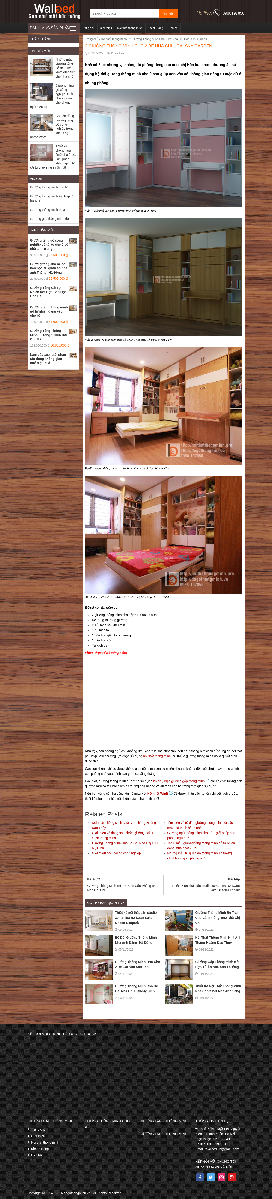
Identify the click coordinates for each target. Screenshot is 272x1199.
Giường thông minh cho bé (49, 187)
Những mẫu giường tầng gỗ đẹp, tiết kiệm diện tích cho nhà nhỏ (66, 68)
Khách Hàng (155, 28)
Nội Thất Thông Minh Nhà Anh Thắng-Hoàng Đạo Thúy (203, 940)
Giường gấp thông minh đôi (50, 219)
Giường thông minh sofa (47, 210)
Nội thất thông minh (129, 28)
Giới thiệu (106, 28)
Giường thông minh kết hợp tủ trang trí (52, 198)
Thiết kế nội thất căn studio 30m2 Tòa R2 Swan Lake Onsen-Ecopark (121, 917)
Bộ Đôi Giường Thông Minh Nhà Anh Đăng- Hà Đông (121, 940)
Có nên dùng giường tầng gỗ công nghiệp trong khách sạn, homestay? (52, 126)
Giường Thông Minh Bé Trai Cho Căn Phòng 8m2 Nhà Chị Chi (202, 917)
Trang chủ (88, 28)
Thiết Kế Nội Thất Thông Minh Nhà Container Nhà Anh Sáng (203, 989)
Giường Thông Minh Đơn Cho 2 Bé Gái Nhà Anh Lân (122, 964)
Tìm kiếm (169, 13)
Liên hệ (173, 28)
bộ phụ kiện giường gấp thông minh (181, 781)
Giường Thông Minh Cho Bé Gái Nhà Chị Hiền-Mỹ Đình (121, 989)
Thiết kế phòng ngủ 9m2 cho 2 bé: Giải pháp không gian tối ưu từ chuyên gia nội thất (53, 156)
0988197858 (234, 13)
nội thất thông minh (157, 756)
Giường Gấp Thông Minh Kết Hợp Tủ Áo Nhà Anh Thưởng (202, 964)
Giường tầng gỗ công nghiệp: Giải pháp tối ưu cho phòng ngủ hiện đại (52, 96)
